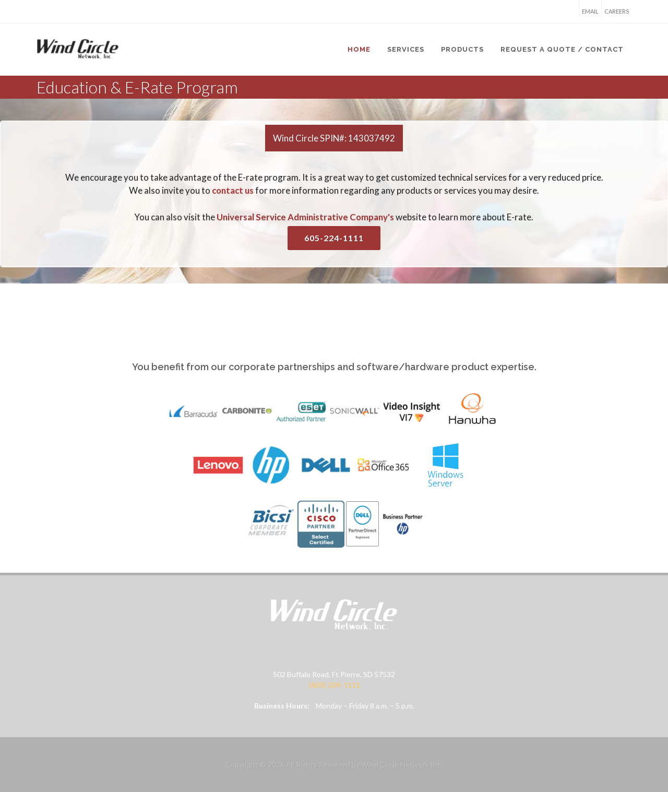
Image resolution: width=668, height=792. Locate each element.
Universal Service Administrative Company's (305, 216)
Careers (616, 11)
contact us (233, 190)
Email (590, 11)
